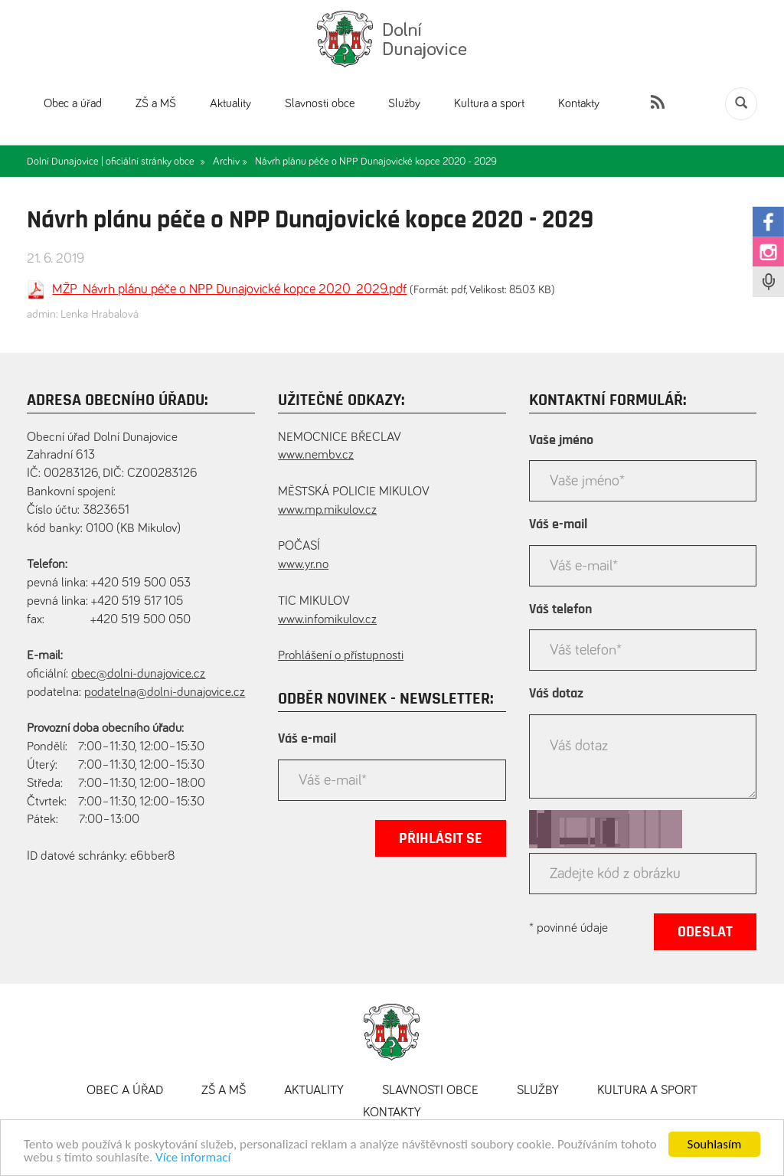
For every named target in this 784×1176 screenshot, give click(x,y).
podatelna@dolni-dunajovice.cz (164, 692)
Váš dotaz (556, 694)
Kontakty (578, 103)
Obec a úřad (73, 103)
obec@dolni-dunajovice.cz (138, 674)
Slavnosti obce (319, 103)
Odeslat (705, 931)
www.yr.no (303, 564)
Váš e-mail (307, 739)
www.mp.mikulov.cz (327, 510)
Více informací (192, 1159)
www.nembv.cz (316, 455)
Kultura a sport (489, 103)
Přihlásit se (440, 838)
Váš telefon (560, 609)
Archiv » (230, 161)
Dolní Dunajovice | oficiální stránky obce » (116, 161)
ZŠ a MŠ (156, 103)
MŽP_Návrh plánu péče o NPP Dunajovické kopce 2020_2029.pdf (229, 289)
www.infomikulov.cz (327, 619)
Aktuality (230, 103)
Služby (404, 103)
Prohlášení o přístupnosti (340, 655)
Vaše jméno (561, 440)
